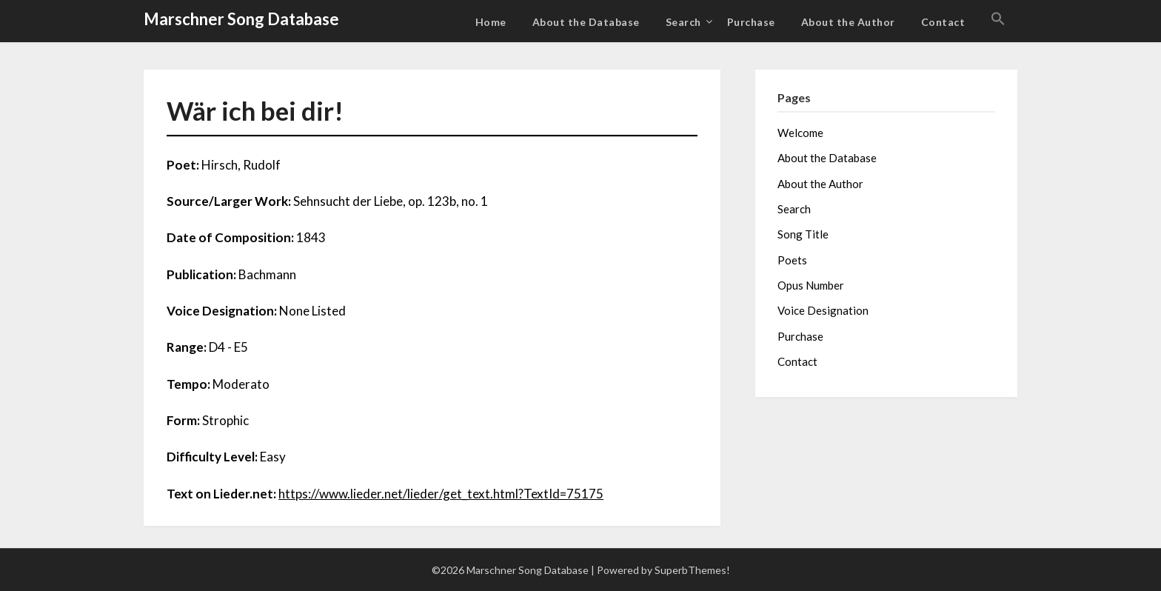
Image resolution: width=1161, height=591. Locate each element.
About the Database (586, 22)
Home (490, 22)
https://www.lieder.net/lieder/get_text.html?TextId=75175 (440, 493)
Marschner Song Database (241, 19)
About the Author (848, 22)
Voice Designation (823, 310)
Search (683, 22)
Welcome (800, 132)
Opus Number (810, 285)
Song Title (803, 234)
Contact (943, 22)
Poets (792, 260)
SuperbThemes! (692, 570)
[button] (998, 19)
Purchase (751, 22)
